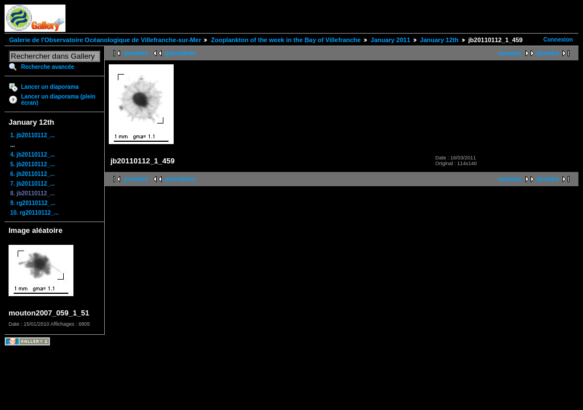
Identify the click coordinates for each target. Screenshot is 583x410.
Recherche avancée (47, 67)
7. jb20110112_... (32, 184)
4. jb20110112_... (32, 154)
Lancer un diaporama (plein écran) (58, 99)
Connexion (558, 39)
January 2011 (390, 39)
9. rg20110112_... (33, 203)
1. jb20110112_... (32, 135)
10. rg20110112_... (34, 213)
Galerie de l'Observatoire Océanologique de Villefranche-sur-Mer (105, 39)
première (136, 53)
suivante (510, 53)
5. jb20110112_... (32, 164)
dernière (548, 53)
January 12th (439, 39)
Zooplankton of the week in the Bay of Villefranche (285, 39)
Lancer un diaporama (50, 87)
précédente (180, 53)
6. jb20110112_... (32, 174)
